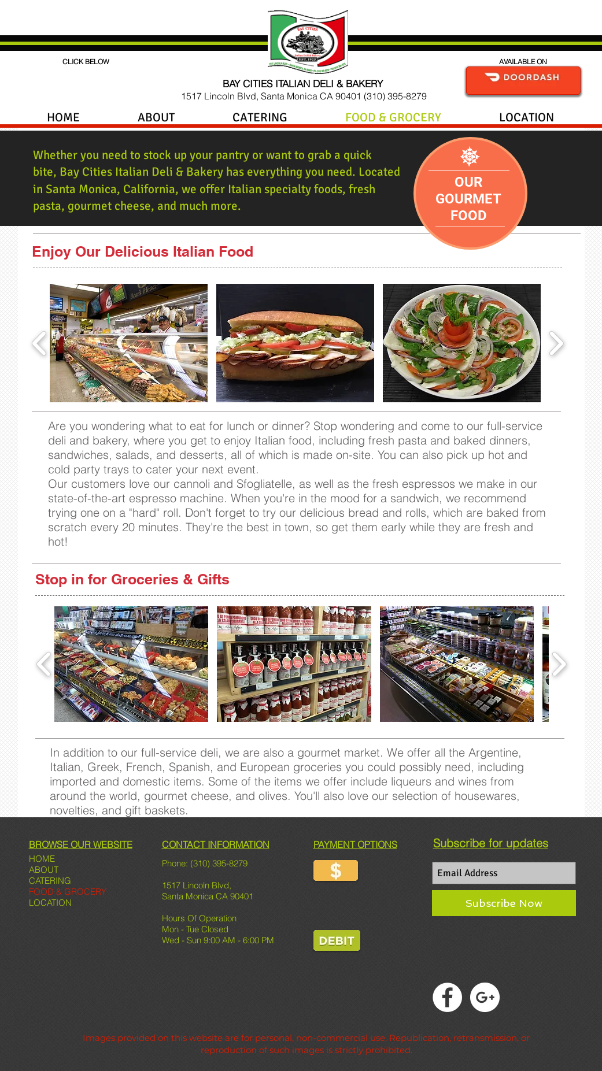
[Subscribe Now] (504, 903)
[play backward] (40, 343)
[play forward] (556, 343)
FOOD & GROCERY (67, 891)
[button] (129, 343)
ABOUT (43, 869)
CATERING (50, 880)
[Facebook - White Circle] (447, 997)
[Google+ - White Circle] (485, 997)
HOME (42, 858)
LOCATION (50, 902)
